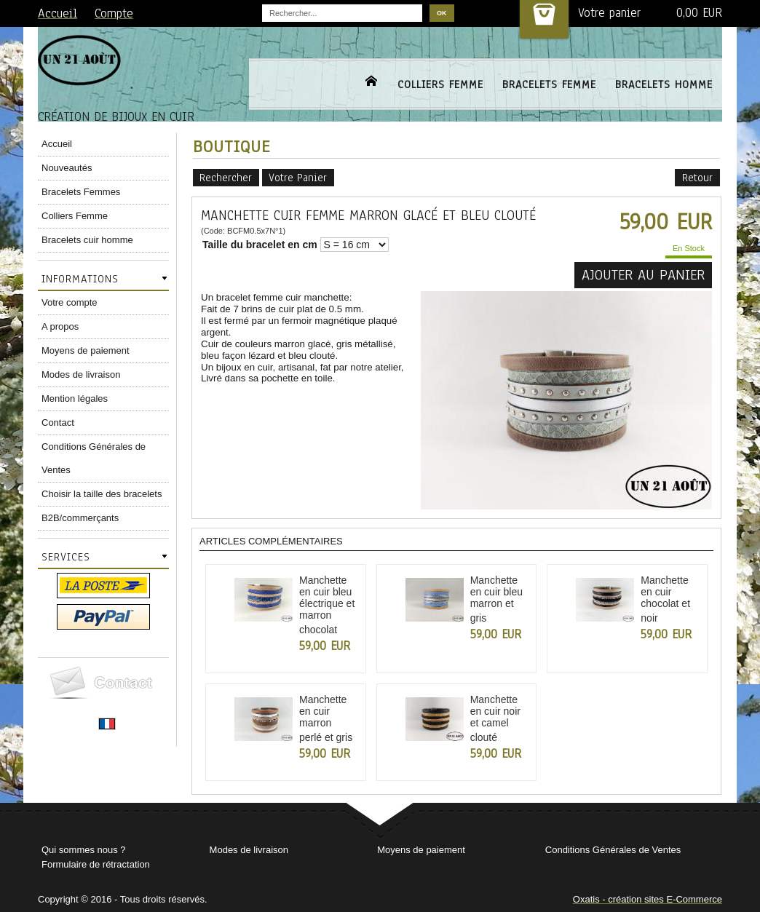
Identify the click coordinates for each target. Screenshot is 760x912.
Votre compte (69, 302)
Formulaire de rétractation (95, 864)
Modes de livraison (80, 374)
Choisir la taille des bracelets (101, 493)
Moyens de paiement (85, 350)
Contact (57, 422)
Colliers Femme (74, 215)
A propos (60, 326)
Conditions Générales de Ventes (93, 458)
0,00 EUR (699, 12)
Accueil (56, 143)
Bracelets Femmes (80, 191)
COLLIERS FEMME (440, 84)
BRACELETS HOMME (664, 84)
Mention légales (74, 398)
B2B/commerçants (80, 517)
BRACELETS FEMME (549, 84)
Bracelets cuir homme (87, 239)
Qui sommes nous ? (83, 849)
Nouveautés (66, 167)
